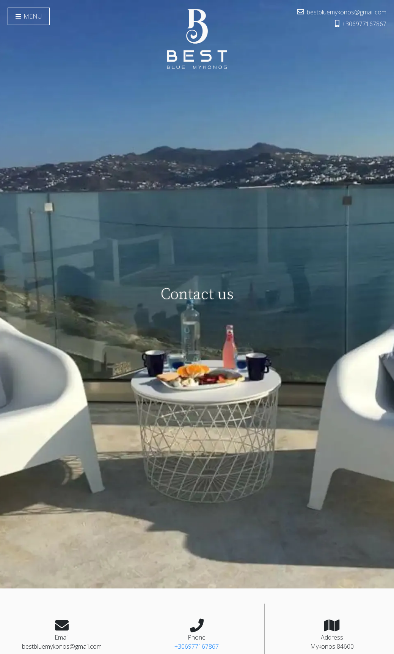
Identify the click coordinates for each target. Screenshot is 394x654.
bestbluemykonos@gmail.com (341, 12)
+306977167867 (360, 24)
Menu (29, 16)
